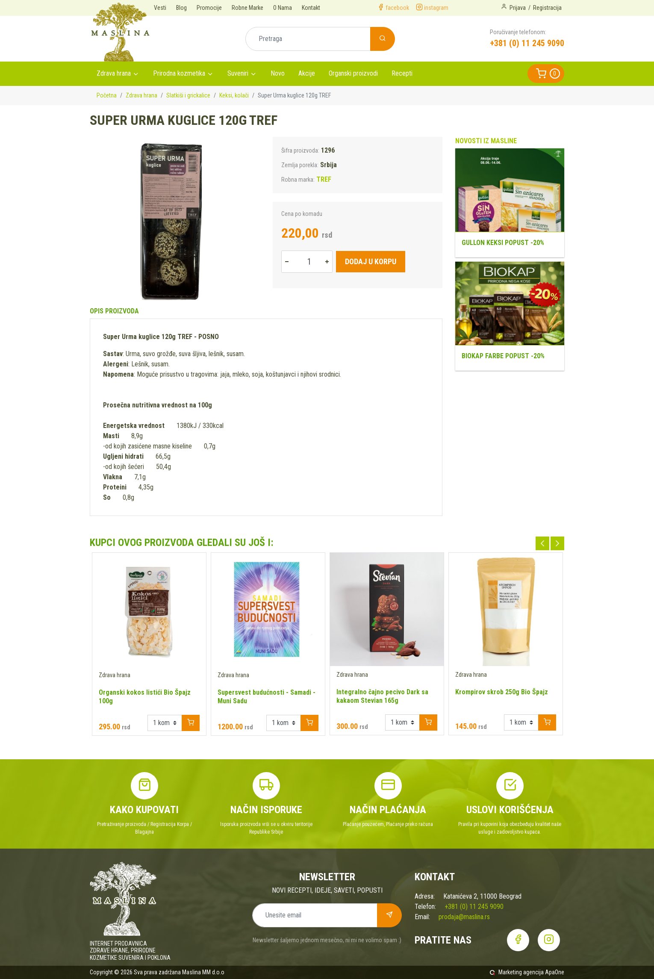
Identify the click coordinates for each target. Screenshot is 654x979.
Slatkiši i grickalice (188, 95)
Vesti (160, 7)
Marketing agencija (521, 972)
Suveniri (237, 73)
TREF (323, 179)
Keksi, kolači (234, 95)
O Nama (282, 7)
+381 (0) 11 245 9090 (527, 43)
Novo (278, 73)
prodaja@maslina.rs (464, 917)
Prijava (518, 7)
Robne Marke (247, 7)
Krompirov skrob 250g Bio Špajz (501, 692)
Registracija (547, 7)
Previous (542, 543)
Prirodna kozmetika (179, 73)
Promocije (209, 7)
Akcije (306, 73)
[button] (545, 73)
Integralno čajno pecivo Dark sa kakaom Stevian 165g (382, 696)
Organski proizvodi (353, 73)
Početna (107, 95)
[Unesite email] (314, 915)
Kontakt (311, 7)
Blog (181, 7)
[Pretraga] (308, 39)
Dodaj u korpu (370, 261)
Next (557, 543)
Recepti (402, 73)
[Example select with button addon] (164, 723)
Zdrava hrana (114, 73)
